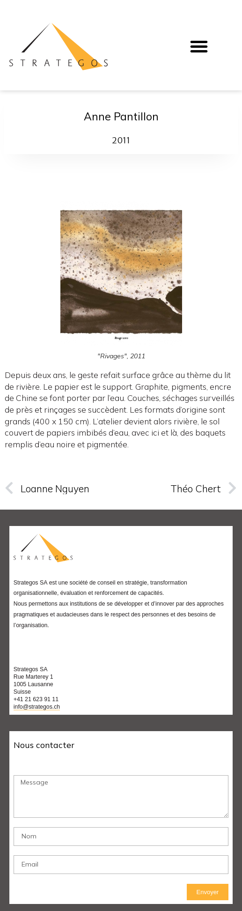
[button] (199, 46)
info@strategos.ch (37, 707)
